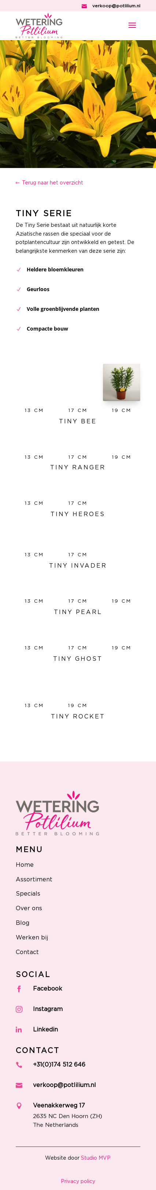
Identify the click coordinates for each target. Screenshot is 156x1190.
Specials (28, 894)
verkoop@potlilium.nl (116, 6)
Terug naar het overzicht (52, 183)
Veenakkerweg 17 (59, 1106)
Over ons (29, 908)
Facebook (47, 989)
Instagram (48, 1009)
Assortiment (34, 879)
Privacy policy (78, 1181)
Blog (22, 923)
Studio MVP (96, 1158)
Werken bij (32, 938)
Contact (27, 952)
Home (25, 865)
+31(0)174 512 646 (59, 1065)
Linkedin (45, 1030)
